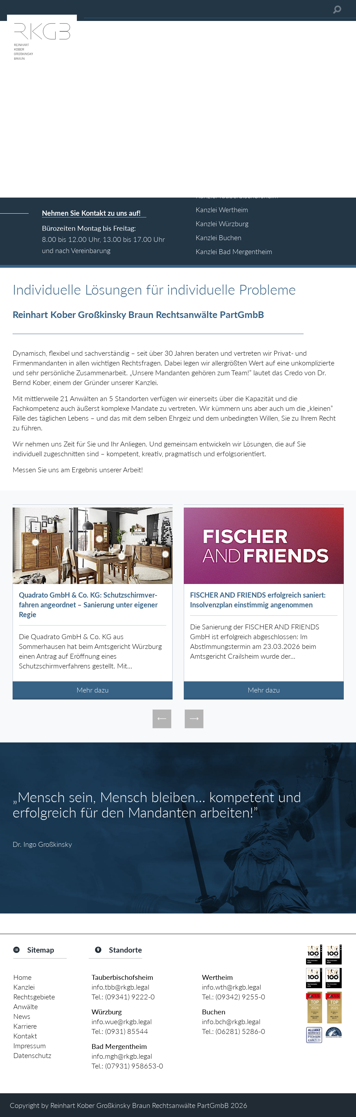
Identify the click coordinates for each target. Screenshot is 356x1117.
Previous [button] (162, 718)
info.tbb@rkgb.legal (120, 987)
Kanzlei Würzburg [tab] (222, 223)
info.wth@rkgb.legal (231, 987)
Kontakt (25, 1035)
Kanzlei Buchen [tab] (218, 237)
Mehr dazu (93, 690)
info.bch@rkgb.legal (231, 1021)
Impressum (29, 1045)
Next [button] (194, 718)
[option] (93, 602)
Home (22, 977)
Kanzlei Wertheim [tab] (222, 209)
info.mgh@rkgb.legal (122, 1056)
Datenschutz (32, 1055)
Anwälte (25, 1006)
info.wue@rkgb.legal (122, 1021)
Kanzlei (24, 987)
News (21, 1016)
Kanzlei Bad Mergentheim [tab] (234, 251)
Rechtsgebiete (34, 996)
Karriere (25, 1026)
